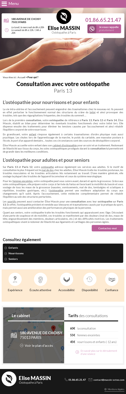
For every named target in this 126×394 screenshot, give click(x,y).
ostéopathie (56, 190)
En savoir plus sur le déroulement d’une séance (99, 352)
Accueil (21, 77)
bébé (92, 112)
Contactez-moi (107, 228)
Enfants (13, 247)
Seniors (13, 258)
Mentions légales (116, 389)
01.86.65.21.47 (103, 20)
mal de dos (47, 169)
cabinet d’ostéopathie (64, 145)
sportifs (11, 201)
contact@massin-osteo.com (108, 379)
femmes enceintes (22, 181)
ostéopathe (47, 166)
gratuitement (109, 28)
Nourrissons (16, 253)
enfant (32, 134)
